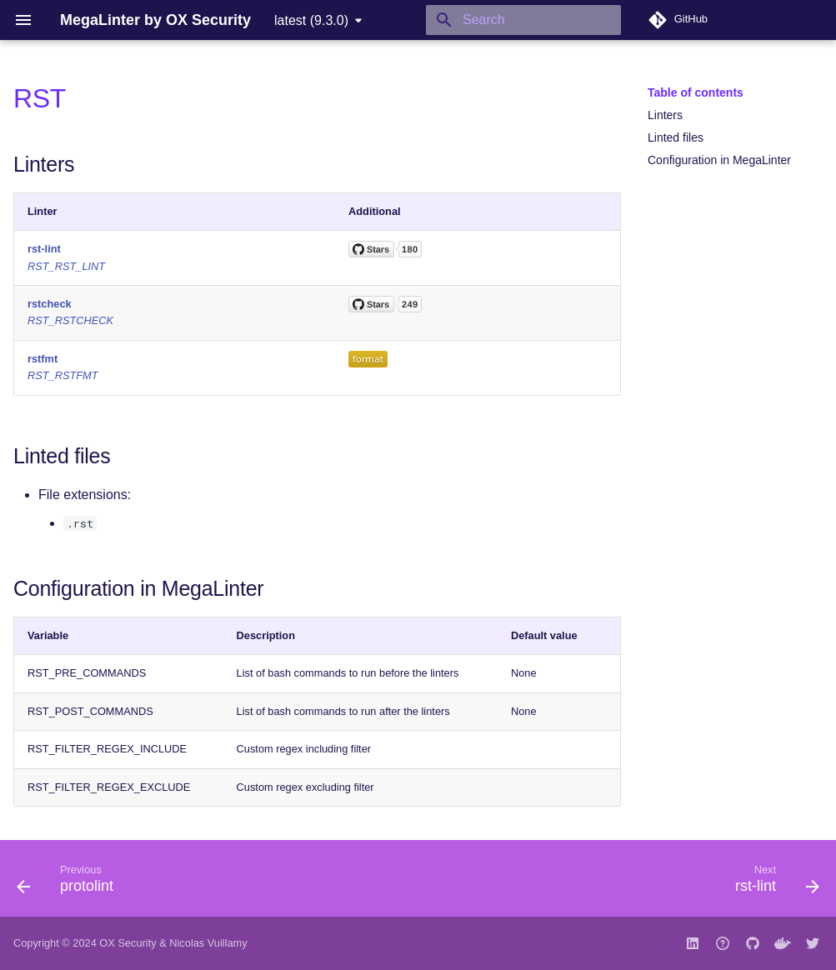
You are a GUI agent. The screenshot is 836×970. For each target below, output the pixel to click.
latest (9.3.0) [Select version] (311, 20)
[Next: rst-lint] (773, 883)
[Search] (523, 20)
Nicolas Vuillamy (208, 943)
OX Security (127, 943)
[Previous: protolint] (69, 883)
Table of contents (695, 92)
